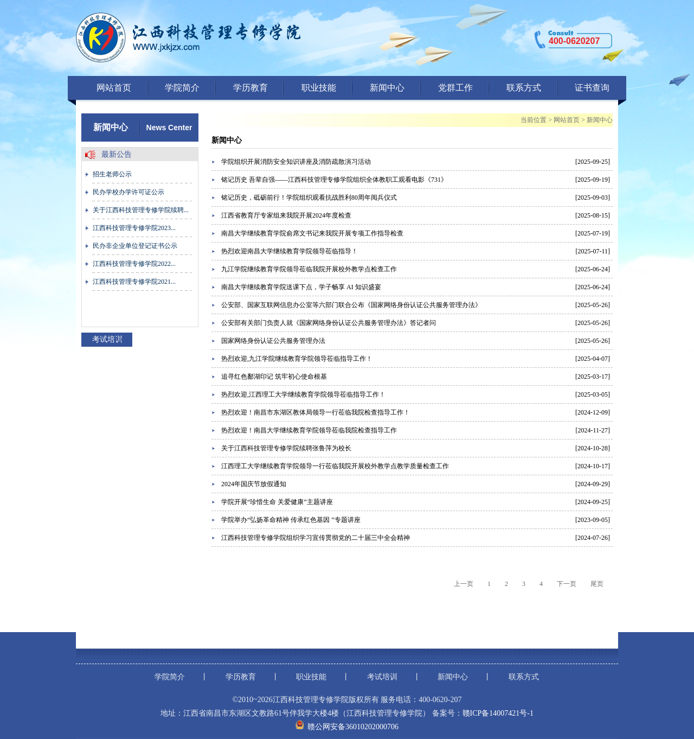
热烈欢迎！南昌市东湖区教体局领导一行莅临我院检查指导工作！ (315, 412)
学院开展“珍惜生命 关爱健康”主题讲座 (277, 502)
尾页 (596, 584)
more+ (122, 339)
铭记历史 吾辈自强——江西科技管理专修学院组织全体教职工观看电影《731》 (334, 179)
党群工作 (455, 87)
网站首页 (114, 87)
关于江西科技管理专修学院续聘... (141, 210)
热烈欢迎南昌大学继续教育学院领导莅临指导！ (289, 251)
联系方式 (523, 87)
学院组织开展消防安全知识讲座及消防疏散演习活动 (296, 161)
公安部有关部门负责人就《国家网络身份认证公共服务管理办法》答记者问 (328, 323)
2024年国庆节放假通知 (253, 484)
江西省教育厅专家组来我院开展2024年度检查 (286, 215)
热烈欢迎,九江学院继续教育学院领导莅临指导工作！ (296, 358)
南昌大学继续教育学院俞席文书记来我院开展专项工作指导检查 (312, 233)
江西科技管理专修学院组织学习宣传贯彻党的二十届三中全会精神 (315, 537)
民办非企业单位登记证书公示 (135, 246)
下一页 (566, 584)
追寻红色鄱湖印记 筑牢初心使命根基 (274, 376)
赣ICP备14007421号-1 (498, 713)
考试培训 (382, 677)
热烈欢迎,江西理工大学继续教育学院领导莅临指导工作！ (303, 394)
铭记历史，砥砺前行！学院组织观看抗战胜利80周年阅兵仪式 (309, 197)
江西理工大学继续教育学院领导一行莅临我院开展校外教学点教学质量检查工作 (335, 466)
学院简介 (182, 87)
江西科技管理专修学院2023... (134, 228)
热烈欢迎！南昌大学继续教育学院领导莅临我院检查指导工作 (309, 430)
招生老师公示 (112, 174)
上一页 (463, 584)
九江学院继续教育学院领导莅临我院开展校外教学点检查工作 (309, 269)
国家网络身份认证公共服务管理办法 (273, 341)
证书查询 (592, 87)
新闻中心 (387, 87)
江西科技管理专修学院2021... (134, 281)
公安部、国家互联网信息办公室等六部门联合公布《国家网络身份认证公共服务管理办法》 (351, 305)
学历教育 (250, 87)
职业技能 (318, 87)
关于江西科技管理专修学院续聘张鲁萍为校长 (286, 448)
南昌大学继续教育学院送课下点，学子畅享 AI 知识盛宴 (301, 287)
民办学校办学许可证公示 (128, 192)
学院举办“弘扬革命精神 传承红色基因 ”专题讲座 (291, 520)
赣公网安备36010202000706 (353, 727)
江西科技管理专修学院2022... (134, 263)
